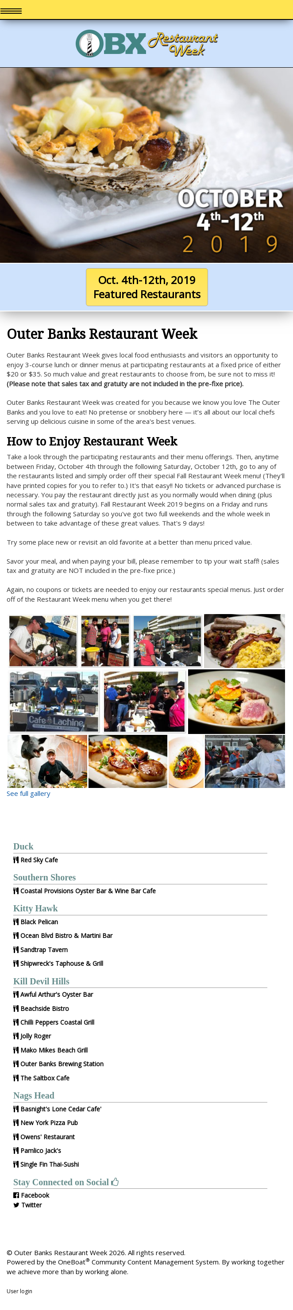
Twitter (31, 1205)
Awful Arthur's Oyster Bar (56, 994)
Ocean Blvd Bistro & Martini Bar (66, 935)
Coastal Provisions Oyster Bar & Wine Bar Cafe (88, 891)
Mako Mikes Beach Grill (54, 1050)
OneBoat (74, 1261)
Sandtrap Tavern (44, 949)
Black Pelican (39, 922)
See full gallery (28, 793)
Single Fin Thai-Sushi (49, 1164)
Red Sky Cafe (39, 860)
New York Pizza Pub (49, 1122)
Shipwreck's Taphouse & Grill (61, 963)
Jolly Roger (35, 1036)
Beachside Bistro (44, 1008)
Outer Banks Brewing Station (62, 1064)
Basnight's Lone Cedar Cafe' (60, 1109)
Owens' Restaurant (47, 1137)
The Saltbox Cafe (44, 1078)
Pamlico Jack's (40, 1150)
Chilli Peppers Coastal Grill (57, 1022)
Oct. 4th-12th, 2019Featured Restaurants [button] (146, 287)
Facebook (35, 1195)
